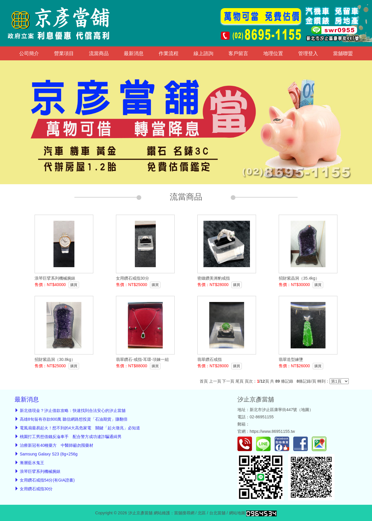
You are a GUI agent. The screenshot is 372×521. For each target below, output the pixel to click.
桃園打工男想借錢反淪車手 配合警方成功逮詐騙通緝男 (70, 436)
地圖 (305, 409)
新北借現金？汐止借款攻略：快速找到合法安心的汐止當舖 (73, 410)
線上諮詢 (203, 53)
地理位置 (273, 53)
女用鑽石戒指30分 (36, 488)
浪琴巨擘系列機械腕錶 (40, 471)
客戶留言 (238, 53)
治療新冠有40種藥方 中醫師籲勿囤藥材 (57, 445)
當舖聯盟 (343, 53)
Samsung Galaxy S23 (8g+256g (49, 454)
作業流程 (168, 53)
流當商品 (99, 53)
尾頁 (239, 381)
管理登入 (308, 53)
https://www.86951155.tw (272, 431)
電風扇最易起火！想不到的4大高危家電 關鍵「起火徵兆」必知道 (80, 428)
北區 (202, 513)
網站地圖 (237, 513)
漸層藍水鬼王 (32, 462)
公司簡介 (29, 53)
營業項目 (64, 53)
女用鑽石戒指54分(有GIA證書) (47, 480)
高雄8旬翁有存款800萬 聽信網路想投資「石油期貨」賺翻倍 (74, 419)
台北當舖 (217, 513)
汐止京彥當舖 (255, 399)
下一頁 (228, 381)
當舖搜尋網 (184, 513)
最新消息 (134, 53)
